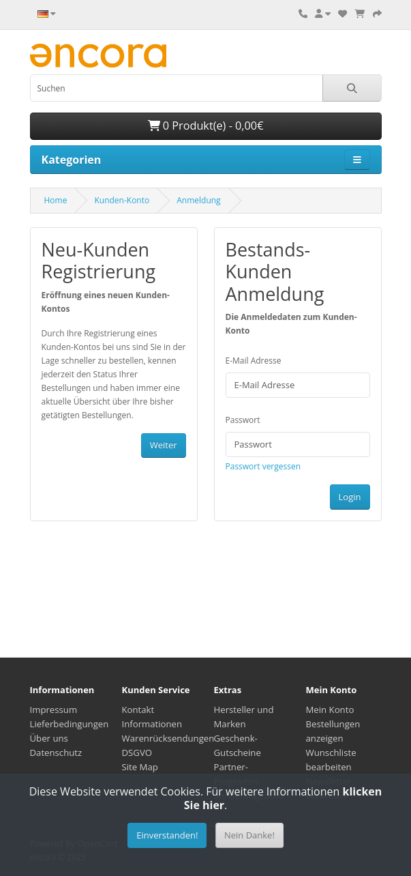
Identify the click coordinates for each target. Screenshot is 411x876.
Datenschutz (56, 752)
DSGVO (137, 752)
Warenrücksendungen (168, 738)
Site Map (140, 767)
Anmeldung (198, 200)
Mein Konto (330, 709)
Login (350, 497)
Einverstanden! (167, 835)
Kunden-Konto (121, 200)
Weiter (163, 445)
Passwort (243, 420)
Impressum (54, 709)
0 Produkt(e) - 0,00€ (206, 125)
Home (55, 200)
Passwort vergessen (263, 466)
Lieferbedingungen (69, 724)
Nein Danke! (249, 835)
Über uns (49, 738)
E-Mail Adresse (253, 360)
